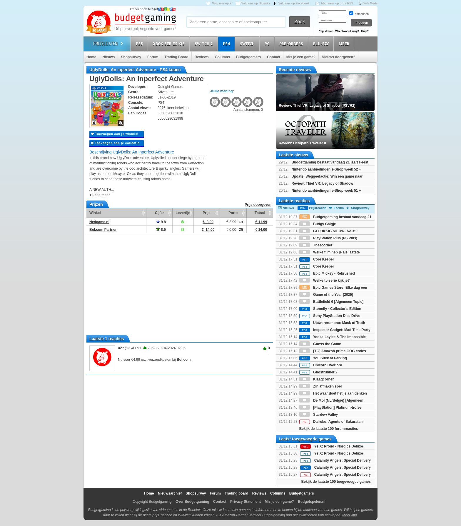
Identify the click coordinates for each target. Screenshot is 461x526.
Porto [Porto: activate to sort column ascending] (233, 213)
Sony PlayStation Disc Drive (329, 316)
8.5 (161, 230)
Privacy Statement (245, 502)
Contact (273, 57)
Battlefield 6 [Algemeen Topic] (331, 302)
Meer (345, 43)
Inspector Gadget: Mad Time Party (334, 330)
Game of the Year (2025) (326, 295)
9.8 (161, 222)
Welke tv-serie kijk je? (324, 280)
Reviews (202, 57)
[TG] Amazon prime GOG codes (332, 351)
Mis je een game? (300, 57)
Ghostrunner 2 (318, 372)
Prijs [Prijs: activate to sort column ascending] (207, 213)
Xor (121, 348)
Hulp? (365, 31)
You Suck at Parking (323, 358)
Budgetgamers (248, 57)
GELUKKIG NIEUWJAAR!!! (328, 231)
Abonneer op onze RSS (337, 3)
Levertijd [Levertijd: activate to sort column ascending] (183, 213)
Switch (248, 43)
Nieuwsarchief (170, 493)
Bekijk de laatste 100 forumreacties (328, 429)
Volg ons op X (221, 3)
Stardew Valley (318, 415)
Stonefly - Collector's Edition (330, 309)
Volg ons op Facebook (294, 3)
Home (91, 57)
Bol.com (184, 360)
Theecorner (316, 245)
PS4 (227, 43)
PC (268, 43)
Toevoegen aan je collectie (115, 143)
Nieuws (108, 57)
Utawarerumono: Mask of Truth (332, 323)
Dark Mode (370, 3)
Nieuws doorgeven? (338, 57)
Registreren (326, 31)
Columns (222, 57)
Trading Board (176, 57)
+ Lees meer (99, 195)
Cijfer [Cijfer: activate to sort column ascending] (159, 213)
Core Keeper (316, 259)
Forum (152, 57)
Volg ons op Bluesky (255, 3)
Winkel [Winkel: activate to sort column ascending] (95, 213)
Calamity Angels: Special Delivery (342, 460)
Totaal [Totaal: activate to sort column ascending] (260, 213)
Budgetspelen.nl (311, 502)
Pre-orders (292, 43)
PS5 (140, 43)
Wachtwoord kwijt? (347, 31)
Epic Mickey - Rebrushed (327, 273)
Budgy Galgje (317, 224)
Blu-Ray (321, 43)
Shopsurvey (131, 57)
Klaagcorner (316, 379)
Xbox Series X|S (169, 43)
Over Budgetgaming (192, 502)
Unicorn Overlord (320, 365)
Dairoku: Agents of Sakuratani (331, 422)
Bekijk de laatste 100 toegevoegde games (336, 482)
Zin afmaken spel (320, 386)
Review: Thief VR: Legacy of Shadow (322, 183)
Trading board (236, 493)
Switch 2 (205, 43)
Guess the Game (320, 344)
